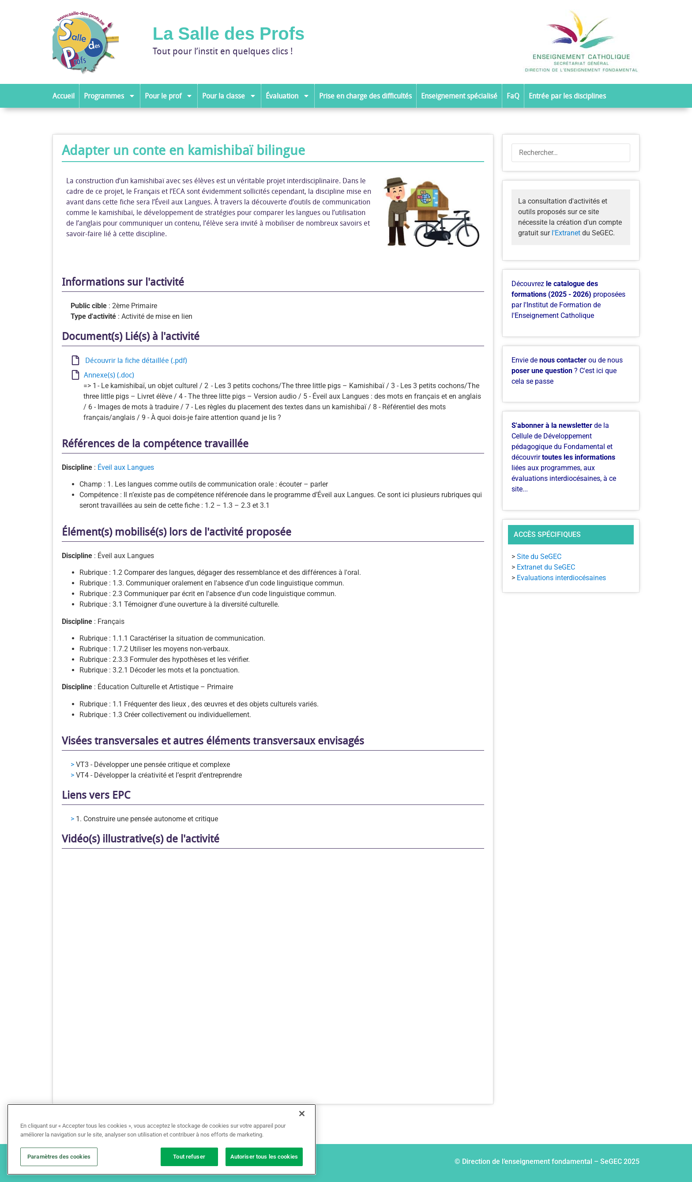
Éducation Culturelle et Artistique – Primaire (165, 687)
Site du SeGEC (539, 556)
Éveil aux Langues (126, 467)
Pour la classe (229, 96)
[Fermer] (302, 1113)
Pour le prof (169, 96)
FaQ (513, 96)
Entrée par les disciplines (567, 96)
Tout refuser (189, 1156)
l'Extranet (566, 233)
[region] (161, 1139)
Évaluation (288, 96)
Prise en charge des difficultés (365, 96)
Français (111, 621)
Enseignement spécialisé (459, 96)
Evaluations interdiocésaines (561, 578)
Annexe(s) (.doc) (107, 375)
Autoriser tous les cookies (264, 1156)
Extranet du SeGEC (546, 567)
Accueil (64, 96)
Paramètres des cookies (58, 1156)
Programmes (109, 96)
